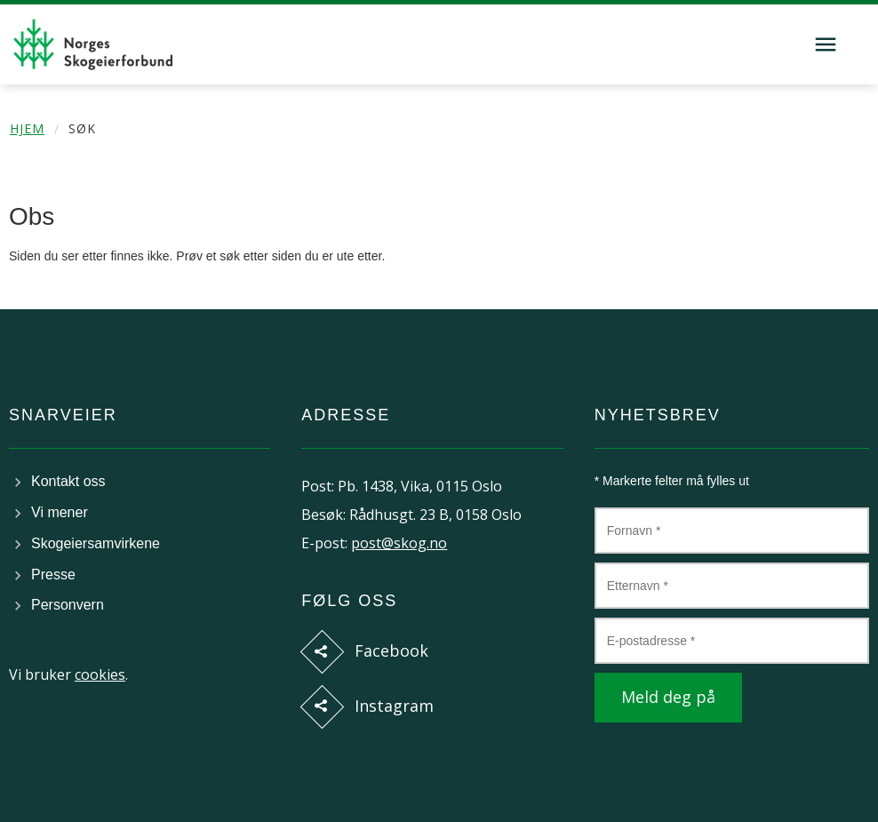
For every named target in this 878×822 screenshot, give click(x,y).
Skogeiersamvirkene (95, 543)
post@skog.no (399, 543)
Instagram (394, 705)
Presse (53, 574)
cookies (100, 674)
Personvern (67, 604)
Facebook (391, 650)
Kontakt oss (68, 481)
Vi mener (59, 512)
